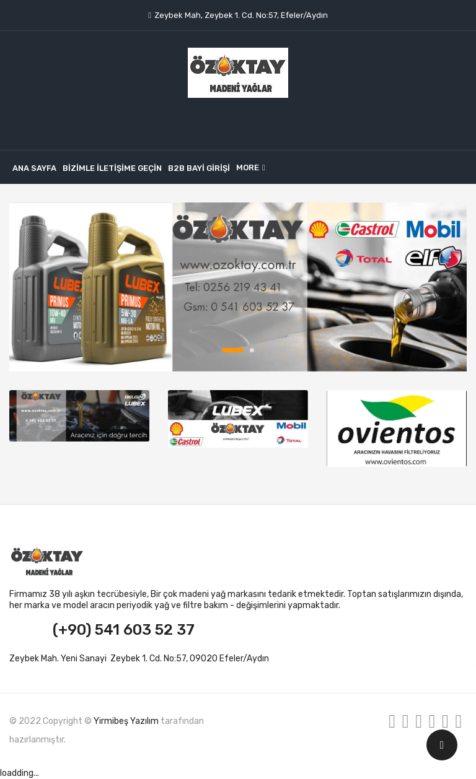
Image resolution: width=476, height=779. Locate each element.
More (247, 167)
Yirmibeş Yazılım (126, 721)
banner (238, 287)
